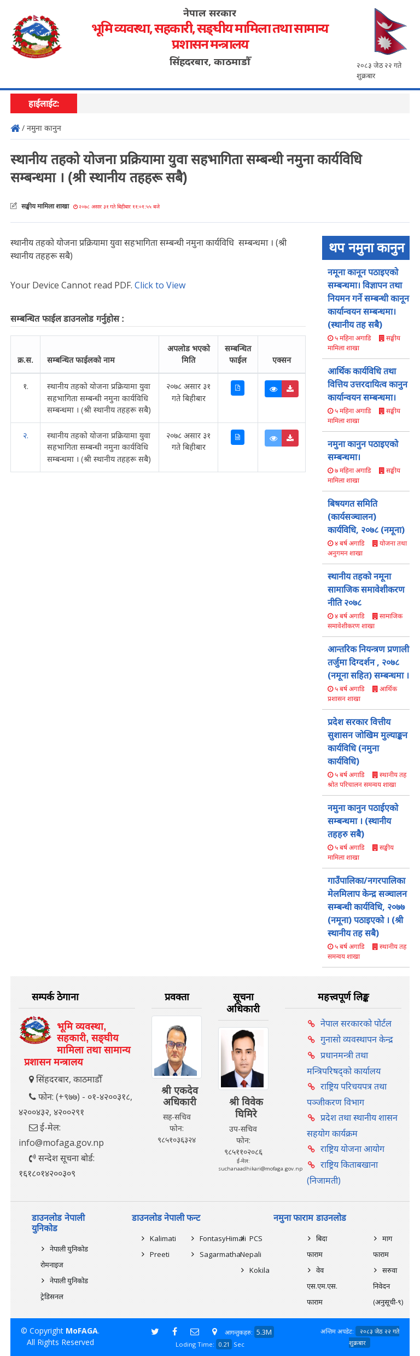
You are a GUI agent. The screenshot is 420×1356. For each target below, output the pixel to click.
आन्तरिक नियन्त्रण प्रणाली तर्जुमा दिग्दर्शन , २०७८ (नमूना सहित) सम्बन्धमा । (368, 662)
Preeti (160, 1254)
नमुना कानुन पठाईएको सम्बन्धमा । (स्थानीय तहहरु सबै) (363, 821)
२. (25, 435)
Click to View (160, 285)
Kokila (259, 1270)
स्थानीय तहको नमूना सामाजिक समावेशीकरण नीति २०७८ (366, 589)
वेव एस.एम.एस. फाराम (322, 1286)
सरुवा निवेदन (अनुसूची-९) (388, 1286)
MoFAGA (82, 1330)
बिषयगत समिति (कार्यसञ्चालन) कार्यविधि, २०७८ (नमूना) (366, 516)
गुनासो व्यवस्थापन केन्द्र (356, 1039)
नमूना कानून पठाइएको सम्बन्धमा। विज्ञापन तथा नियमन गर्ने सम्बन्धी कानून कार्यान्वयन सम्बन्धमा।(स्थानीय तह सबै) (368, 298)
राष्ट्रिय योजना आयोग (352, 1149)
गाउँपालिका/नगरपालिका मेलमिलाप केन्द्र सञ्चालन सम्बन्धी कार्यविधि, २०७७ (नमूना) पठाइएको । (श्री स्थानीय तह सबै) (367, 906)
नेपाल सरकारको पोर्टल (356, 1023)
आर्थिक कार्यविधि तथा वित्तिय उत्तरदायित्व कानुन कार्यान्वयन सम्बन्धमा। (367, 384)
